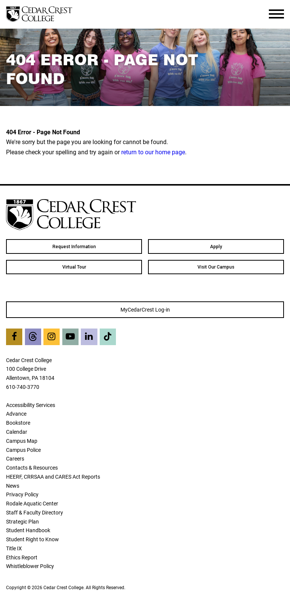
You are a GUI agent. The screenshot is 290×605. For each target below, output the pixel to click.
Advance (16, 413)
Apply (216, 246)
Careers (15, 458)
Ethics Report (21, 557)
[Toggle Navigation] (276, 13)
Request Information (74, 246)
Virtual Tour (74, 267)
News (12, 485)
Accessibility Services (30, 404)
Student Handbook (28, 530)
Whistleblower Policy (30, 566)
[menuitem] (74, 246)
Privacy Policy (22, 494)
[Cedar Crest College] (39, 14)
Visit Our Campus (215, 267)
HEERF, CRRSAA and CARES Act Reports (53, 476)
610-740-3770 (22, 386)
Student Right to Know (32, 539)
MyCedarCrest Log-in (145, 309)
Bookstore (18, 422)
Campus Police (23, 449)
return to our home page (153, 152)
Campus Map (21, 440)
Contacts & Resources (32, 467)
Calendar (16, 431)
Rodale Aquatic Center (32, 503)
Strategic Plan (22, 521)
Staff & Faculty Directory (34, 512)
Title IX (14, 548)
